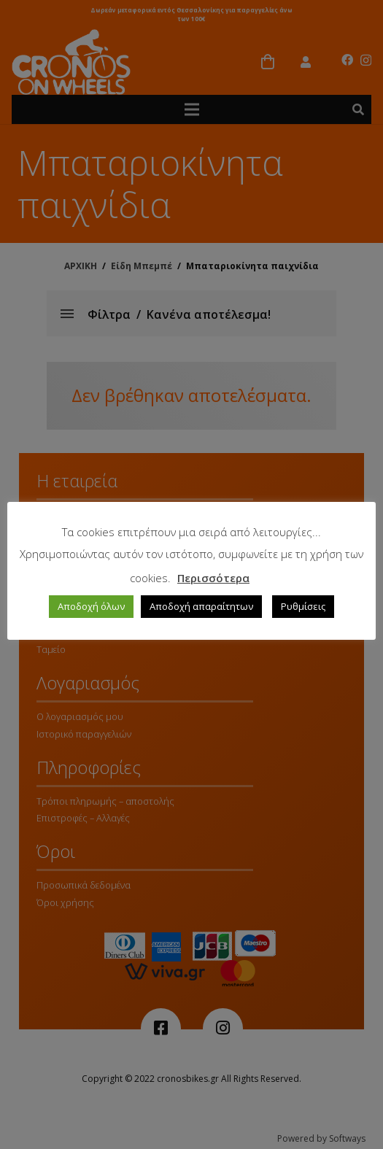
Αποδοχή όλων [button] (91, 606)
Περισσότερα (213, 577)
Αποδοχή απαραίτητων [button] (201, 606)
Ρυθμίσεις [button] (303, 606)
